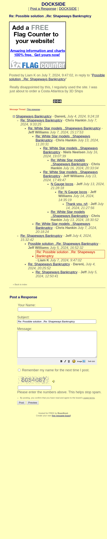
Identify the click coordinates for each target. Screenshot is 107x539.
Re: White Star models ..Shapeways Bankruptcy (64, 128)
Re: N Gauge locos (72, 192)
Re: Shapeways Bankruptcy (41, 120)
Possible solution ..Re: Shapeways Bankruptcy (57, 77)
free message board (61, 421)
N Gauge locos (62, 184)
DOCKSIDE (68, 9)
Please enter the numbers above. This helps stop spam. (61, 362)
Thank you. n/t (76, 204)
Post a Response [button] (43, 9)
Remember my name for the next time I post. (53, 375)
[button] (70, 367)
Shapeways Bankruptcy (34, 116)
